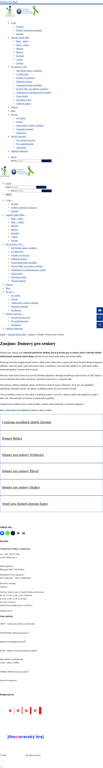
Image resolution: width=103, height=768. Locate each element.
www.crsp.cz (5, 561)
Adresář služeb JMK (17, 334)
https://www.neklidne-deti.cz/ (12, 666)
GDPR (2, 689)
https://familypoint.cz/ (9, 675)
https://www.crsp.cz (8, 627)
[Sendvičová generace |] (22, 17)
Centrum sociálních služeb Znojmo (26, 422)
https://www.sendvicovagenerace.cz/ (14, 684)
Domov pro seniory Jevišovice (23, 455)
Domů (2, 334)
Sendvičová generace (15, 755)
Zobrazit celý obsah (8, 2)
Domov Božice (12, 438)
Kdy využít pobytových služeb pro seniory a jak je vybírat (26, 410)
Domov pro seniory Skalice (21, 487)
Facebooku (17, 611)
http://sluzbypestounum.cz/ (11, 654)
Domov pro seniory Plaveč (20, 471)
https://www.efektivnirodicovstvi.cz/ (14, 645)
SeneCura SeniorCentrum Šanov (25, 504)
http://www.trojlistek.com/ (10, 636)
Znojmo (31, 334)
